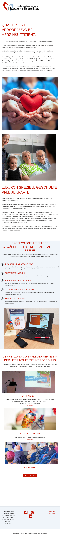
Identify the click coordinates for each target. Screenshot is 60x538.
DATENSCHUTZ (51, 514)
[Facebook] (26, 512)
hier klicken (30, 409)
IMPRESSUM (51, 511)
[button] (30, 479)
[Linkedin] (31, 516)
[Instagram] (33, 512)
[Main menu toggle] (58, 9)
